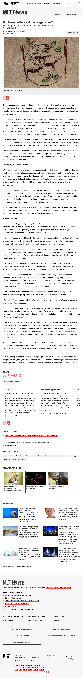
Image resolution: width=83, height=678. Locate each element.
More (68, 3)
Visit (16, 670)
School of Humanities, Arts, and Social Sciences (22, 601)
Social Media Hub (35, 672)
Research (38, 3)
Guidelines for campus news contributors (61, 636)
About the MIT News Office (13, 616)
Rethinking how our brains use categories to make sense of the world (29, 550)
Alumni (17, 660)
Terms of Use (59, 616)
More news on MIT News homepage (16, 566)
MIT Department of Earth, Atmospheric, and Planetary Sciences (27, 442)
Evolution (19, 456)
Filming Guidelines (35, 620)
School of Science (11, 445)
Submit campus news (22, 636)
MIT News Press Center (37, 616)
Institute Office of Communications (58, 588)
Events (25, 670)
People (30, 670)
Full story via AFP (12, 416)
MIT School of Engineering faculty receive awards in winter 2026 (28, 528)
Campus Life (35, 658)
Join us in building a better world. (70, 658)
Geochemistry (9, 456)
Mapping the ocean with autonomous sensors (27, 509)
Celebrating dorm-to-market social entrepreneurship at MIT (68, 528)
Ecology (73, 456)
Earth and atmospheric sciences (56, 456)
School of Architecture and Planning (18, 595)
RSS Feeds (58, 620)
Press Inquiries (8, 620)
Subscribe (59, 14)
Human (40, 456)
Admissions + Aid (57, 3)
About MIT (34, 660)
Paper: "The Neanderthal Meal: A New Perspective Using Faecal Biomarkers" (31, 436)
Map (20, 670)
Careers (35, 670)
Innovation (46, 3)
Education (29, 3)
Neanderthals (30, 456)
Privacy (17, 672)
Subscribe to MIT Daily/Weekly (22, 629)
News (48, 658)
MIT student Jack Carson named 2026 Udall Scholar (68, 509)
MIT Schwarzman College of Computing (19, 609)
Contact (41, 670)
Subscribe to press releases (61, 629)
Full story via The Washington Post (53, 413)
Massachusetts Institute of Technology (27, 665)
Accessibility (25, 672)
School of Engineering (13, 598)
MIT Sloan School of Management (17, 604)
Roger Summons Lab (12, 439)
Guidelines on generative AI (22, 642)
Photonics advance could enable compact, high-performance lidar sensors (68, 550)
